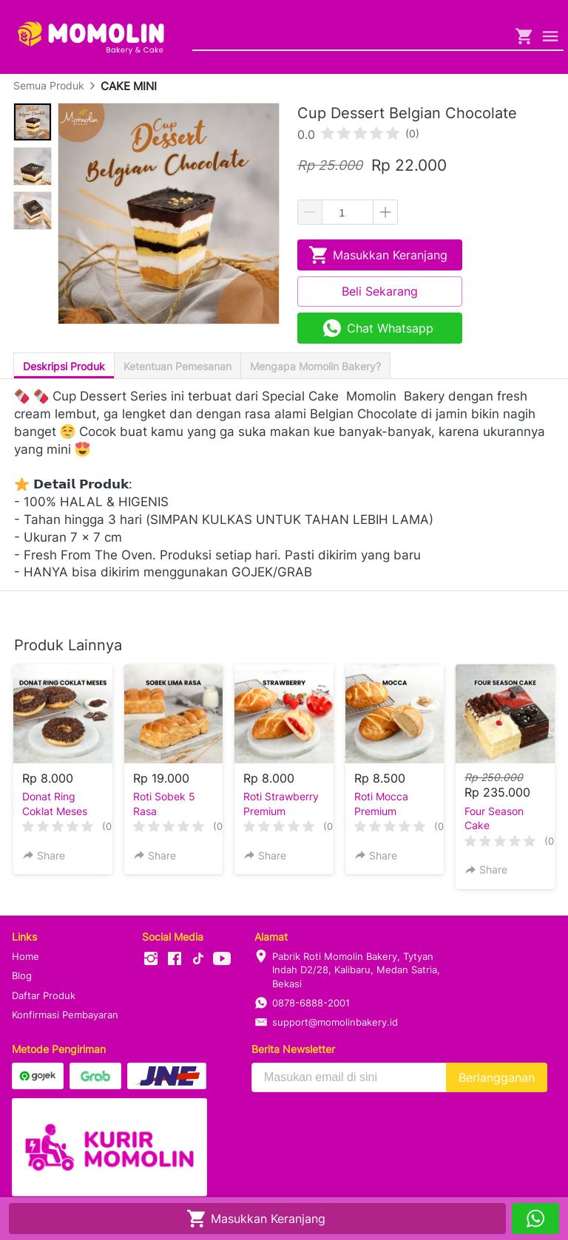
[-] (151, 959)
